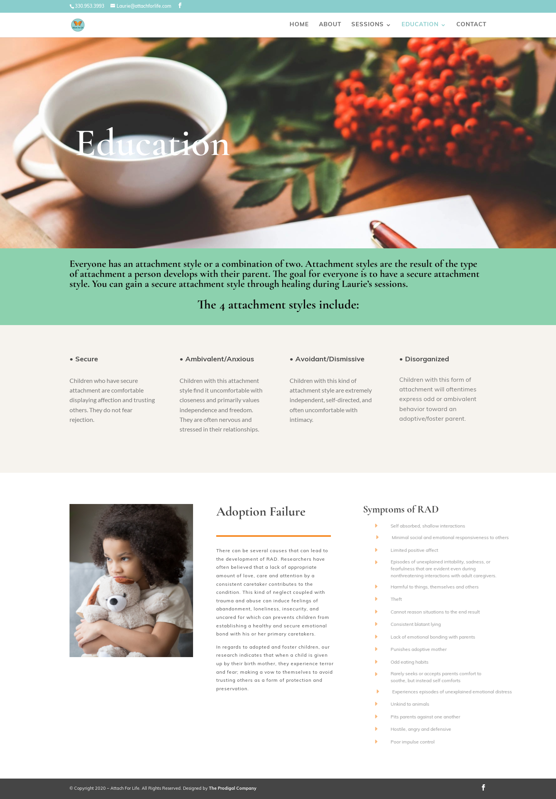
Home (299, 25)
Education (420, 25)
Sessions (367, 25)
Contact (471, 25)
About (330, 25)
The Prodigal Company (232, 789)
